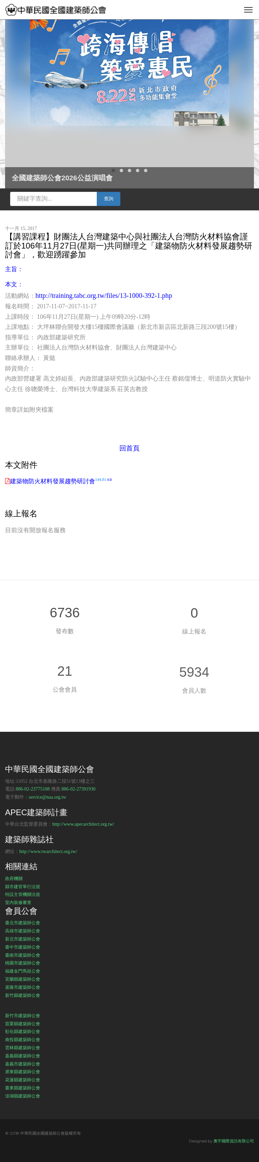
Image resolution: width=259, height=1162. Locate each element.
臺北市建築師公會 (22, 922)
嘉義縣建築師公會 (22, 1055)
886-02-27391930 (78, 789)
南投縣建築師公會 (22, 1039)
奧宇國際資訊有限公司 (233, 1140)
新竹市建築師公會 (22, 1015)
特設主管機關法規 (22, 894)
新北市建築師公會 (22, 938)
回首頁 (129, 448)
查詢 (108, 198)
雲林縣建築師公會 (22, 1047)
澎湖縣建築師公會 (22, 1096)
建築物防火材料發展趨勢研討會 (61, 481)
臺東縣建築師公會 (22, 1087)
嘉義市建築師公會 (22, 1063)
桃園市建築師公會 (22, 962)
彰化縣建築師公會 (22, 1031)
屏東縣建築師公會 (22, 1071)
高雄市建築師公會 (22, 930)
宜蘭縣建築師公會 (22, 979)
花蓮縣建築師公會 (22, 1079)
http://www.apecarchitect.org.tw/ (83, 824)
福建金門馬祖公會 (22, 971)
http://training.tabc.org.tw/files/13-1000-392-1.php (103, 295)
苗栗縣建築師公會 (22, 1023)
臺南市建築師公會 (22, 955)
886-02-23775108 (33, 789)
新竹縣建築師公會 (22, 995)
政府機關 (14, 878)
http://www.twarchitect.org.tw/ (48, 851)
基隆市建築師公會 (22, 987)
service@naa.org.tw (47, 797)
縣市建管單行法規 (22, 886)
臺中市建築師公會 (22, 947)
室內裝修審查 (18, 902)
